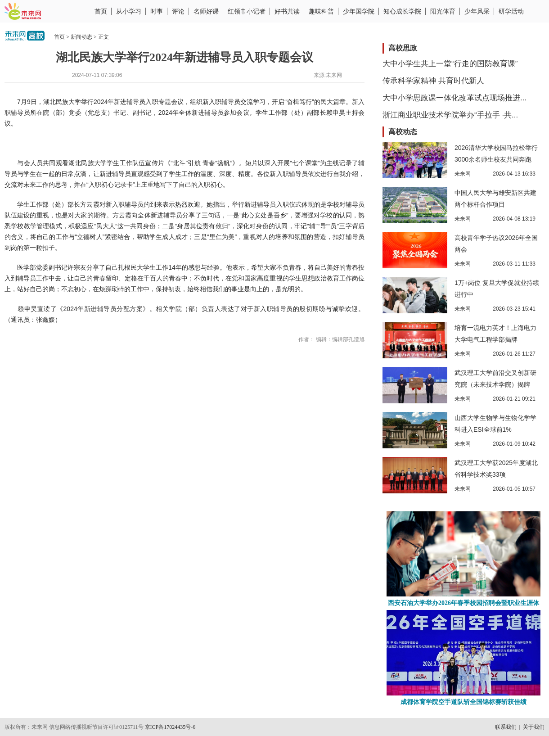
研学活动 (511, 11)
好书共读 (287, 11)
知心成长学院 (402, 11)
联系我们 (506, 727)
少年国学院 (358, 11)
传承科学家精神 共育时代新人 (433, 81)
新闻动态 (81, 37)
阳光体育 (442, 11)
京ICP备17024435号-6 (170, 727)
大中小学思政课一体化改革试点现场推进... (454, 98)
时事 (156, 11)
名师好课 (206, 11)
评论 (178, 11)
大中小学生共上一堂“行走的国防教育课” (450, 63)
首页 (100, 11)
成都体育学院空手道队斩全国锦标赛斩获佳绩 (463, 702)
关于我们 (533, 727)
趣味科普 (321, 11)
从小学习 (128, 11)
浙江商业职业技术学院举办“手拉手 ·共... (450, 115)
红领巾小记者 (247, 11)
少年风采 (477, 11)
